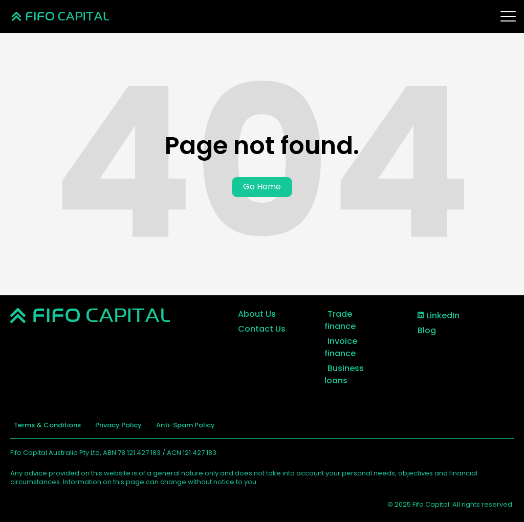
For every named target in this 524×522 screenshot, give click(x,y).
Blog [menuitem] (423, 329)
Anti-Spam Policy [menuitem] (168, 424)
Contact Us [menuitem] (258, 328)
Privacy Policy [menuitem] (108, 424)
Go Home (262, 186)
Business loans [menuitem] (342, 374)
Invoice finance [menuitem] (340, 347)
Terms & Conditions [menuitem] (43, 424)
